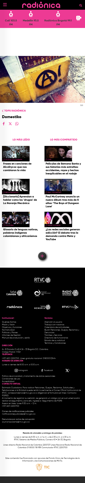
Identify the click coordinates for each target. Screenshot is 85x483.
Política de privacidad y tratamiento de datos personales (28, 376)
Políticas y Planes (10, 333)
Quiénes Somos (9, 322)
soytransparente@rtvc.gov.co (16, 422)
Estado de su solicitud (54, 341)
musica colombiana (13, 159)
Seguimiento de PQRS (52, 401)
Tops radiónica (15, 111)
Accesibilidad (8, 381)
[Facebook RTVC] (46, 370)
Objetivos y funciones (12, 327)
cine (49, 159)
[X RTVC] (68, 370)
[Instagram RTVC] (21, 370)
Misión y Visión (8, 325)
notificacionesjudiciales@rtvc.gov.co (18, 414)
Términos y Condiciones (55, 343)
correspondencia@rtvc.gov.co (22, 393)
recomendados (12, 192)
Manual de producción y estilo (16, 338)
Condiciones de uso (11, 379)
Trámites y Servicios (53, 335)
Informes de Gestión (11, 335)
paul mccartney (55, 192)
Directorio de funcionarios (56, 338)
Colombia (9, 225)
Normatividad (8, 330)
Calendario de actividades (56, 327)
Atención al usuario (53, 322)
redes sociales (54, 225)
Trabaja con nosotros (54, 325)
